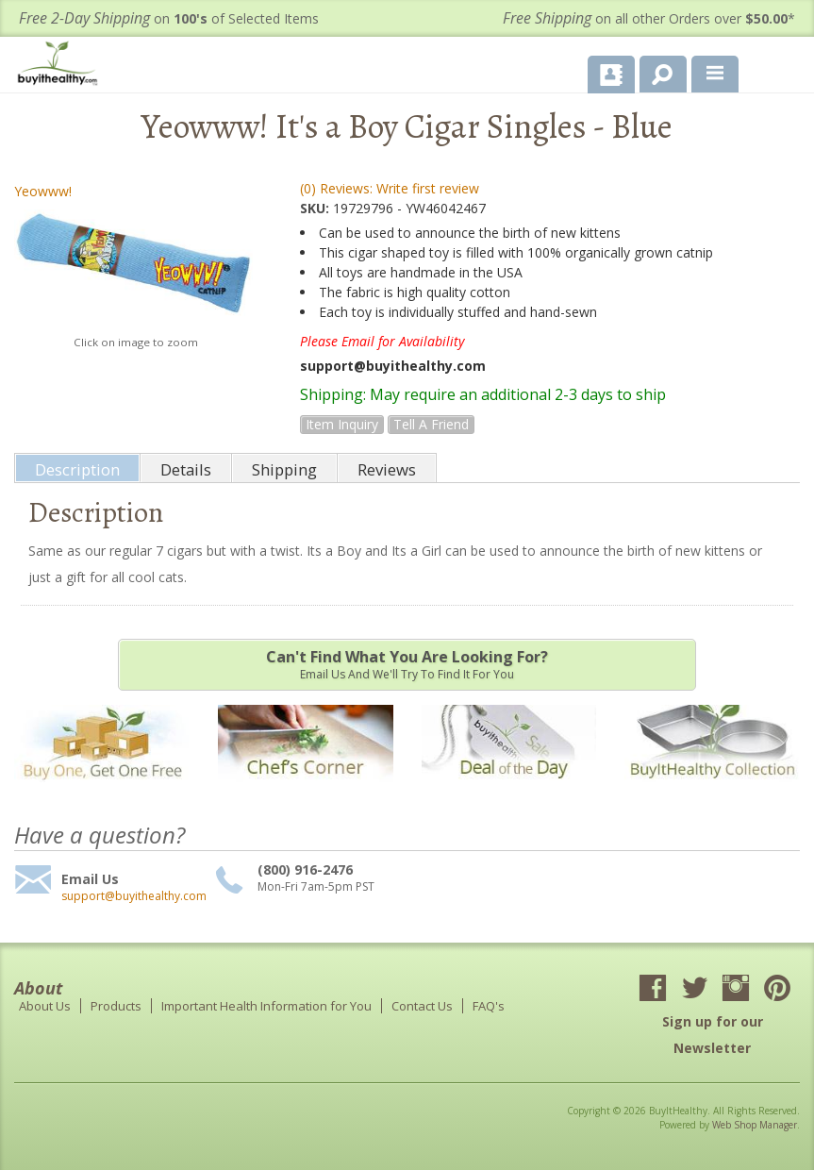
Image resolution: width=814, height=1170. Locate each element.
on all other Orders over (649, 18)
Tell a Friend (431, 424)
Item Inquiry (342, 424)
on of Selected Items (169, 18)
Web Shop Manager (754, 1124)
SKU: (316, 208)
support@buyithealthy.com (134, 896)
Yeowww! (43, 191)
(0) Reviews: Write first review (389, 188)
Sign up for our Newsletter (712, 1034)
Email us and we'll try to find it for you (407, 664)
